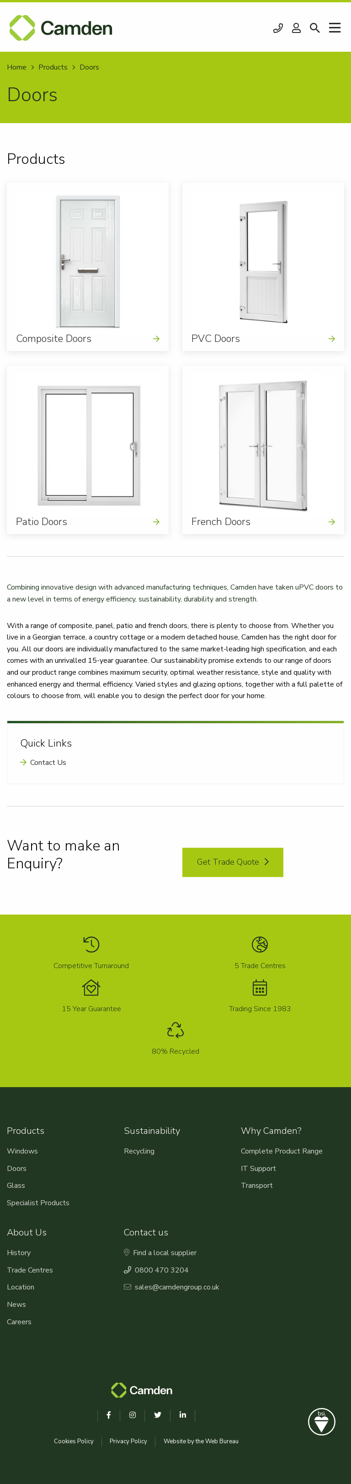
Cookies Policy (74, 1441)
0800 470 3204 (278, 28)
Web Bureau (222, 1441)
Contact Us (48, 763)
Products (53, 67)
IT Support (258, 1169)
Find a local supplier (160, 1253)
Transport (257, 1186)
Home (17, 67)
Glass (16, 1186)
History (19, 1253)
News (16, 1305)
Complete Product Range (282, 1151)
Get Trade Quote (233, 861)
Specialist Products (38, 1203)
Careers (19, 1322)
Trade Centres (30, 1270)
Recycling (139, 1151)
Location (20, 1287)
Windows (22, 1151)
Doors (17, 1169)
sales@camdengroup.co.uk (171, 1287)
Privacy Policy (128, 1441)
